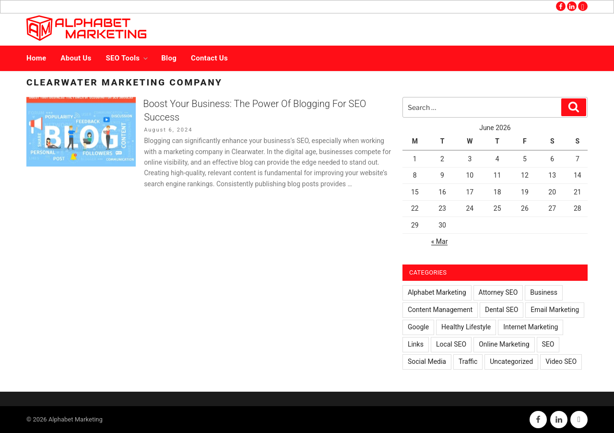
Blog (169, 58)
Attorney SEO (498, 292)
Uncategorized (511, 361)
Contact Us (209, 58)
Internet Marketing (530, 327)
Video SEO (561, 361)
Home (36, 58)
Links (416, 344)
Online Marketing (504, 344)
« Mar (439, 241)
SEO (548, 344)
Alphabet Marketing (437, 292)
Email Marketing (555, 309)
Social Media (427, 361)
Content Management (440, 309)
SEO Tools (128, 58)
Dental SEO (501, 309)
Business (543, 292)
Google (418, 327)
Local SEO (451, 344)
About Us (75, 58)
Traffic (468, 361)
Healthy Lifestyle (466, 327)
